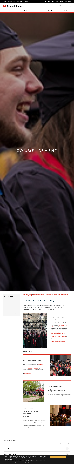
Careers (65, 1)
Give (53, 1)
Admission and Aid (22, 10)
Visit (45, 1)
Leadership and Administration (38, 294)
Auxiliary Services (64, 294)
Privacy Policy (61, 457)
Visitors (14, 1)
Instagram (30, 368)
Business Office (57, 294)
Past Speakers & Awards (9, 310)
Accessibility (36, 448)
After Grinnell (66, 10)
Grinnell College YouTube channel (58, 341)
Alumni (26, 1)
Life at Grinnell (51, 10)
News (57, 1)
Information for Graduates (10, 301)
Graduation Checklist (9, 307)
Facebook (36, 368)
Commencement (8, 297)
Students (4, 1)
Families (9, 1)
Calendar (61, 1)
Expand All (59, 443)
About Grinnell (6, 10)
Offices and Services (49, 294)
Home (24, 294)
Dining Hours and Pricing (10, 313)
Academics (37, 10)
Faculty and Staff (19, 1)
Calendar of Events (8, 304)
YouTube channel (27, 373)
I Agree (53, 457)
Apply (49, 1)
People (69, 1)
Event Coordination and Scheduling (29, 296)
